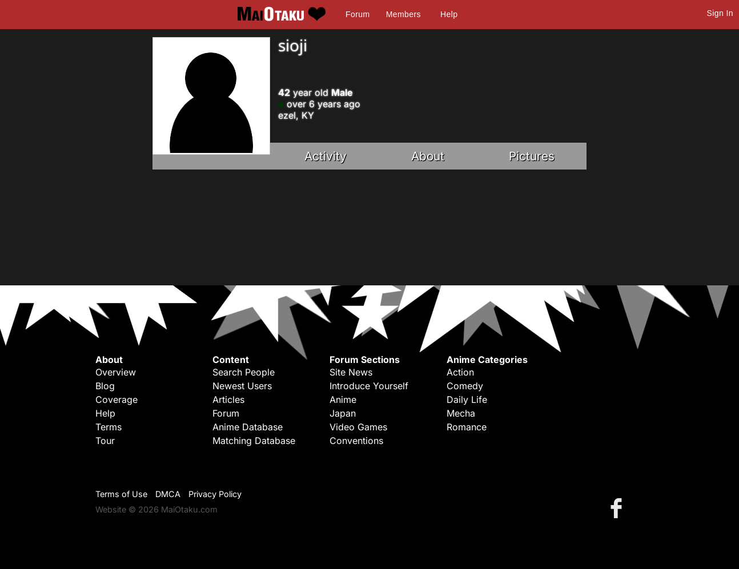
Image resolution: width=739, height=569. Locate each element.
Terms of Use (121, 494)
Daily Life (467, 399)
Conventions (356, 440)
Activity (325, 156)
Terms (108, 427)
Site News (351, 372)
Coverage (116, 399)
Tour (105, 440)
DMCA (167, 494)
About (427, 156)
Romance (467, 427)
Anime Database (247, 427)
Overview (115, 372)
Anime (343, 399)
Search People (243, 372)
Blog (105, 386)
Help (448, 14)
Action (460, 372)
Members (403, 14)
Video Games (358, 427)
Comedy (465, 386)
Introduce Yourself (369, 386)
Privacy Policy (215, 494)
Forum (358, 14)
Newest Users (242, 386)
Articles (228, 399)
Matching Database (253, 440)
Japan (343, 413)
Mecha (461, 413)
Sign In (720, 13)
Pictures (532, 156)
